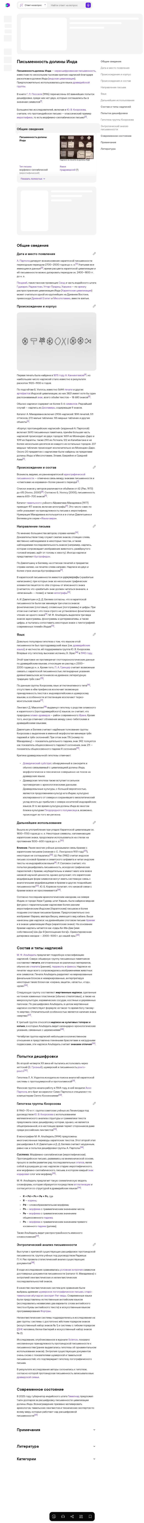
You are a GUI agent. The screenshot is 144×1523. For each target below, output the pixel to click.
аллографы (58, 506)
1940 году (86, 653)
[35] (54, 1173)
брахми (90, 920)
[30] (25, 1070)
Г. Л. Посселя (34, 94)
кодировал (23, 1174)
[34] (82, 1147)
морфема (34, 1209)
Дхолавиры (48, 407)
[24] (59, 889)
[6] (28, 421)
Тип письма (29, 163)
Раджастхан (35, 286)
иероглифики (24, 117)
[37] (37, 1236)
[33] (55, 1129)
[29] (93, 1043)
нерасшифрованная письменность (75, 70)
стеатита (35, 966)
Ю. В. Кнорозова (76, 109)
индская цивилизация (62, 78)
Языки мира (48, 518)
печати (68, 389)
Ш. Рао (58, 855)
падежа (48, 1217)
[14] (76, 652)
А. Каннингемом (74, 375)
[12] (68, 592)
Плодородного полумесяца (60, 810)
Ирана (82, 715)
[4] (85, 374)
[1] (41, 101)
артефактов (23, 393)
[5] (89, 396)
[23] (37, 885)
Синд (62, 282)
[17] (41, 700)
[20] (62, 840)
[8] (42, 491)
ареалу (82, 286)
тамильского (34, 502)
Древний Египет (41, 298)
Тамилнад (73, 1396)
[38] (32, 1262)
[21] (85, 850)
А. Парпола (23, 260)
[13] (52, 625)
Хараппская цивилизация (76, 290)
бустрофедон (42, 556)
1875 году (58, 375)
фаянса (71, 966)
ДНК (20, 1329)
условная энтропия (71, 1269)
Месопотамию (61, 298)
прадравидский (67, 167)
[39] (36, 1414)
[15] (41, 678)
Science (73, 1339)
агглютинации (82, 1184)
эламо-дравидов (40, 715)
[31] (73, 1080)
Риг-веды (60, 1295)
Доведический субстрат (37, 763)
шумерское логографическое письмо (61, 1291)
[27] (29, 1014)
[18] (45, 706)
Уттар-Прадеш (51, 286)
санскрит (48, 1295)
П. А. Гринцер (62, 667)
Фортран (45, 1311)
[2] (85, 116)
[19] (77, 748)
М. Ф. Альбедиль (26, 954)
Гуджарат (22, 286)
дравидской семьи (28, 1377)
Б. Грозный (35, 1067)
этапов (80, 1162)
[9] (66, 505)
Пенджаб (22, 282)
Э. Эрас (70, 653)
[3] (76, 263)
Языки (63, 163)
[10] (76, 532)
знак (40, 397)
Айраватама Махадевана (67, 502)
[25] (78, 935)
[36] (79, 1187)
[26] (26, 985)
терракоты (58, 966)
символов (71, 403)
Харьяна (66, 286)
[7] (78, 481)
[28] (62, 1029)
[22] (51, 854)
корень (32, 1200)
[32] (60, 1094)
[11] (61, 570)
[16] (88, 684)
